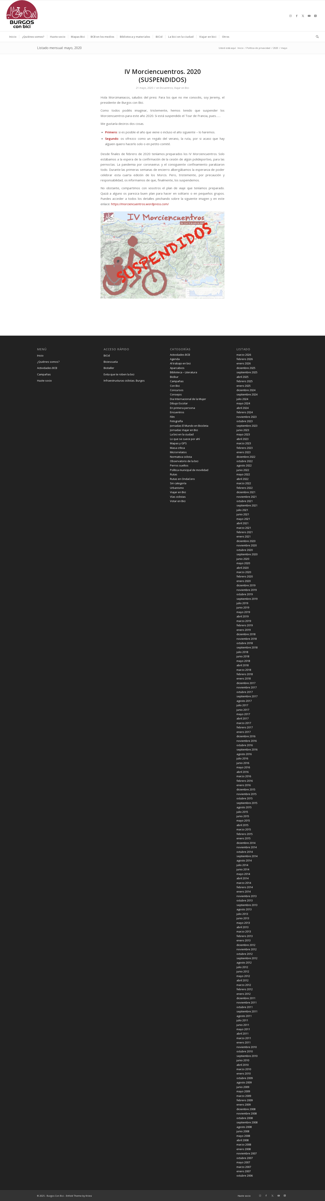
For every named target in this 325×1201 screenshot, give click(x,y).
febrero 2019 (244, 625)
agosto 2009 (244, 1082)
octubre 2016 (244, 745)
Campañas (44, 374)
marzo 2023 (243, 443)
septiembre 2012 (246, 958)
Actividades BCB (47, 368)
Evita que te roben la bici (119, 374)
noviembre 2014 (246, 847)
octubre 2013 (244, 900)
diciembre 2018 (245, 634)
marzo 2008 (243, 1144)
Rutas (173, 474)
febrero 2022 (244, 488)
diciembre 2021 (245, 492)
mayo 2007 (243, 1162)
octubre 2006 (244, 1175)
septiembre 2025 (246, 372)
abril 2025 (242, 377)
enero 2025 (243, 386)
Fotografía (176, 421)
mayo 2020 (243, 563)
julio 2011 (242, 1020)
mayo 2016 (243, 767)
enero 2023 (243, 452)
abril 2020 (242, 568)
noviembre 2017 (246, 687)
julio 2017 (242, 705)
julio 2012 (242, 967)
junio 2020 (242, 559)
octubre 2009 (244, 1078)
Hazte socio (44, 380)
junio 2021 (242, 514)
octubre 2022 (244, 461)
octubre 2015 (244, 798)
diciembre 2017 (245, 683)
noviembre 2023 (246, 417)
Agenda (175, 359)
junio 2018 (242, 656)
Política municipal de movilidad (189, 470)
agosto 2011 (244, 1016)
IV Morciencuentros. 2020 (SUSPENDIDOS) (162, 75)
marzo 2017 (243, 723)
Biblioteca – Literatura (183, 372)
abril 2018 (242, 665)
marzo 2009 (243, 1096)
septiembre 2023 (246, 426)
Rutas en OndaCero (182, 479)
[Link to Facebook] (297, 16)
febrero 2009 (244, 1100)
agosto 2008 (244, 1127)
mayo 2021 (243, 519)
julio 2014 (242, 865)
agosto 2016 (244, 754)
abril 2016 (242, 772)
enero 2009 (243, 1104)
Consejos (176, 394)
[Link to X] (303, 16)
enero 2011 (243, 1042)
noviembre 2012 (246, 949)
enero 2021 (243, 536)
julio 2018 (242, 652)
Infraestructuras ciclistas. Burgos (124, 380)
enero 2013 (243, 940)
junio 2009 (242, 1087)
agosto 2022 (244, 465)
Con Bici (175, 386)
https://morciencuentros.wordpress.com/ (140, 204)
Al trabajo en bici (180, 363)
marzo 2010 (243, 1069)
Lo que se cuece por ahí (185, 439)
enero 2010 (243, 1073)
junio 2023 (242, 430)
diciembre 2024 (245, 390)
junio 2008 (242, 1131)
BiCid (107, 355)
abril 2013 (242, 927)
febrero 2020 (244, 576)
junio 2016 (242, 763)
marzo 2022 (243, 483)
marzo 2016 (243, 776)
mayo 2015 (243, 820)
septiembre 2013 (246, 905)
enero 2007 (243, 1171)
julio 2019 (242, 603)
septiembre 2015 (246, 803)
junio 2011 (242, 1025)
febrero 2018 (244, 674)
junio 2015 (242, 816)
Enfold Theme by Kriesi (79, 1195)
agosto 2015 (244, 807)
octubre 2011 (244, 1007)
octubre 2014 (244, 852)
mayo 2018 (243, 661)
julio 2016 (242, 758)
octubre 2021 (244, 501)
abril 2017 (242, 718)
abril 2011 (242, 1033)
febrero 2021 (244, 532)
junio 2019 (242, 607)
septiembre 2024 (246, 394)
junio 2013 (242, 918)
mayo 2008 (243, 1136)
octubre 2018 (244, 643)
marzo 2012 (243, 985)
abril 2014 (242, 878)
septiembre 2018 (246, 647)
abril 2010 (242, 1065)
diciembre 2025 (245, 368)
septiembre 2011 (246, 1011)
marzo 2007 (243, 1167)
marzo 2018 (243, 670)
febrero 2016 (244, 781)
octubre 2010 (244, 1051)
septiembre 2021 (246, 505)
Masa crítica (177, 448)
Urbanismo (177, 488)
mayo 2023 (243, 434)
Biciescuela (111, 362)
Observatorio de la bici (184, 461)
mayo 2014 (243, 874)
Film (172, 417)
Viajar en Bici (181, 88)
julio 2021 (242, 510)
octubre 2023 (244, 421)
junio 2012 (242, 971)
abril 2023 (242, 439)
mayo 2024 (243, 403)
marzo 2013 (243, 931)
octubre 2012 (244, 954)
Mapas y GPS (178, 443)
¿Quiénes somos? (48, 362)
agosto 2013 (244, 909)
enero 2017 (243, 732)
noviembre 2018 (246, 639)
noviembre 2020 (246, 545)
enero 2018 (243, 678)
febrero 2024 (244, 412)
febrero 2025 (244, 381)
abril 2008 (242, 1140)
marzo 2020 (243, 572)
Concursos (176, 390)
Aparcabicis (177, 368)
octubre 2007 (244, 1158)
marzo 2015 (243, 829)
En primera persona (182, 408)
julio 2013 (242, 914)
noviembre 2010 (246, 1047)
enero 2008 (243, 1149)
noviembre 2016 (246, 741)
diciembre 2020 (245, 541)
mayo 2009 (243, 1091)
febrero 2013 (244, 936)
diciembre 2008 (245, 1109)
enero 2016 (243, 785)
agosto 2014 (244, 860)
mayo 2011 (243, 1029)
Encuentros (166, 88)
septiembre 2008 (246, 1122)
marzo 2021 (243, 528)
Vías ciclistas (178, 497)
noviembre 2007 (246, 1153)
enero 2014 (243, 891)
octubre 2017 (244, 692)
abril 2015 (242, 825)
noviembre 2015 (246, 794)
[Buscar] (316, 36)
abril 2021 (242, 523)
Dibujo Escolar (179, 403)
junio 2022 (242, 470)
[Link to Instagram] (290, 16)
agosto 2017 (244, 701)
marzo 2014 (243, 883)
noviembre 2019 (246, 590)
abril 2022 (242, 479)
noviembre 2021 (246, 497)
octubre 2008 (244, 1118)
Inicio (40, 355)
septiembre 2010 (246, 1056)
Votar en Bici (178, 501)
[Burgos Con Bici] (22, 15)
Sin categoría (178, 483)
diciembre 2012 (245, 945)
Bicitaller (109, 368)
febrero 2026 (244, 359)
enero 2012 (243, 994)
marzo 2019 (243, 621)
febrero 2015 (244, 834)
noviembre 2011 (246, 1002)
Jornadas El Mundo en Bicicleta (189, 426)
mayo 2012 (243, 976)
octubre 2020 (244, 550)
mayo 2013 (243, 923)
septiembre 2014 (246, 856)
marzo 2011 (243, 1038)
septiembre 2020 (246, 554)
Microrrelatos (178, 452)
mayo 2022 (243, 474)
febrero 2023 (244, 448)
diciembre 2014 (245, 843)
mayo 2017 (243, 714)
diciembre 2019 (245, 585)
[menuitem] (12, 36)
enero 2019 (243, 630)
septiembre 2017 (246, 696)
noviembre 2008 (246, 1113)
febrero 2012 (244, 989)
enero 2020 (243, 581)
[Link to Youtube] (309, 16)
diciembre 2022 (245, 457)
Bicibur (174, 377)
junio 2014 (242, 869)
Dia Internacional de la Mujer (188, 399)
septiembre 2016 (246, 749)
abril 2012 (242, 980)
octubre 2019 (244, 594)
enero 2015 (243, 838)
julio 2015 (242, 812)
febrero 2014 (244, 887)
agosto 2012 (244, 962)
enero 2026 (243, 363)
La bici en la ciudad (182, 434)
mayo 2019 (243, 612)
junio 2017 (242, 710)
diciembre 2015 (245, 789)
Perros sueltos (179, 465)
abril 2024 (242, 408)
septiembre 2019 (246, 599)
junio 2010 (242, 1060)
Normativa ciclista (181, 457)
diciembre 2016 (245, 736)
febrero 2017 (244, 727)
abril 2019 (242, 616)
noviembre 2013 (246, 896)
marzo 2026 (243, 355)
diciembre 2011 (245, 998)
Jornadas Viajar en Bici (184, 430)
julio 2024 (242, 399)
